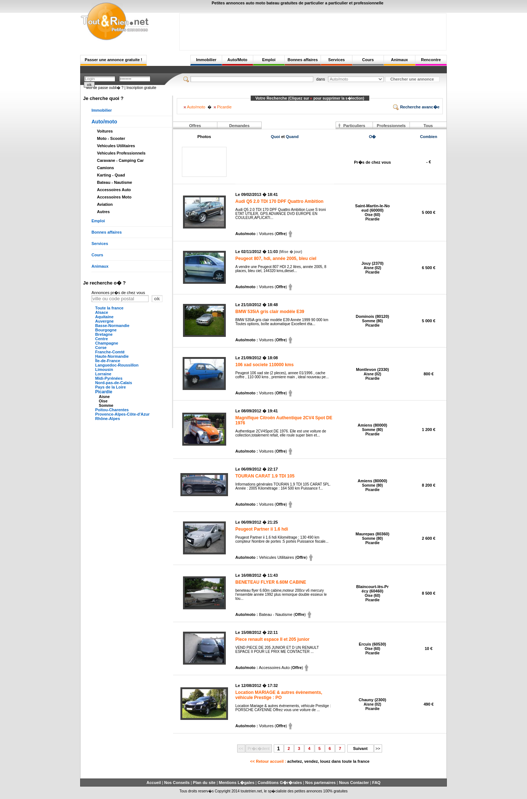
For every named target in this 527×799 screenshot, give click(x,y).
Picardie (103, 391)
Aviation (105, 204)
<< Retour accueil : (309, 761)
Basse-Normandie (112, 325)
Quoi (275, 136)
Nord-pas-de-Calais (113, 382)
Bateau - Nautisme (114, 182)
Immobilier (206, 59)
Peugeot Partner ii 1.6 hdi (261, 529)
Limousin (104, 369)
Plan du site (204, 782)
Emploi (269, 59)
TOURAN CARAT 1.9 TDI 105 (265, 476)
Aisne (104, 396)
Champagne (106, 343)
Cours (368, 59)
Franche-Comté (110, 352)
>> (377, 748)
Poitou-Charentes (112, 410)
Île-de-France (107, 360)
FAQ (376, 782)
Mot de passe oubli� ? (104, 88)
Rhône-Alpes (107, 418)
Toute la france (109, 308)
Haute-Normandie (112, 356)
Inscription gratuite (141, 88)
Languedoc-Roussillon (117, 365)
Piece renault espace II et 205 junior (272, 639)
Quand (292, 136)
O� (372, 136)
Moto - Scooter (111, 138)
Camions (105, 168)
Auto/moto (104, 122)
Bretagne (104, 334)
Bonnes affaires (303, 59)
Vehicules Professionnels (121, 153)
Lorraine (103, 374)
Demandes (239, 125)
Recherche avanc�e (416, 107)
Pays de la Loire (110, 387)
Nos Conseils (177, 782)
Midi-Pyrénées (109, 378)
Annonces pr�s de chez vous (118, 292)
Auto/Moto (237, 59)
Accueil (153, 782)
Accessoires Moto (114, 197)
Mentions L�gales (236, 782)
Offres (195, 125)
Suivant (360, 748)
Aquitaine (104, 317)
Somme (106, 405)
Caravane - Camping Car (120, 160)
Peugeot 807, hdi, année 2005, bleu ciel (275, 258)
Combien (428, 136)
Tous (428, 125)
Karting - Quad (111, 175)
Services (336, 59)
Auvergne (104, 321)
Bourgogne (106, 330)
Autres (103, 211)
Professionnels (391, 125)
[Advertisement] (313, 30)
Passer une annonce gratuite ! (113, 59)
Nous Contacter (354, 782)
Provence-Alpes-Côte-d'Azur (122, 414)
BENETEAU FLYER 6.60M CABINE (270, 582)
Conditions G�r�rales (280, 782)
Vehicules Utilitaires (116, 146)
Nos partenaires (320, 782)
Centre (101, 339)
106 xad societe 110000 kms (264, 364)
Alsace (101, 312)
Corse (100, 347)
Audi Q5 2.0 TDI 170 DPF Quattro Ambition (279, 201)
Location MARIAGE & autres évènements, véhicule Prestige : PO (278, 695)
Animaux (399, 59)
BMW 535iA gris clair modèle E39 (269, 311)
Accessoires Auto (114, 189)
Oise (103, 401)
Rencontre (431, 59)
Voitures (105, 131)
